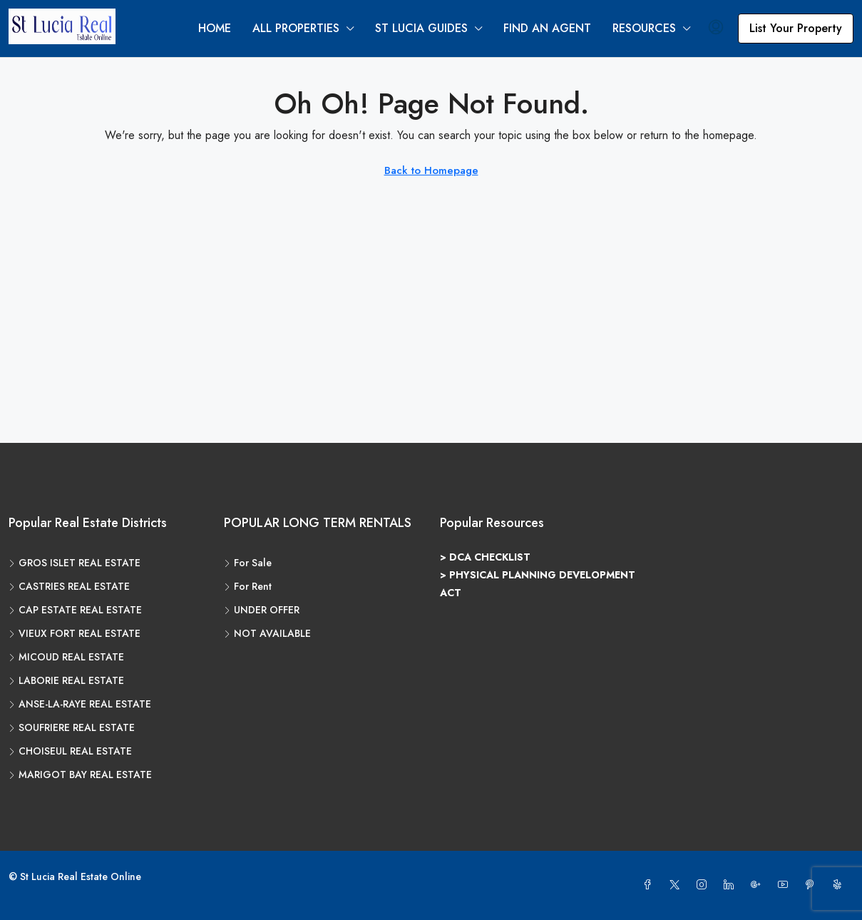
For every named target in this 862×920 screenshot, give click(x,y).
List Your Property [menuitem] (795, 28)
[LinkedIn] (731, 885)
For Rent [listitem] (248, 586)
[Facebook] (650, 885)
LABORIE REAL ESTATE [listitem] (66, 680)
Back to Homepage (431, 170)
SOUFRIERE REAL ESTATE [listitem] (72, 727)
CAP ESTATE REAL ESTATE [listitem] (75, 610)
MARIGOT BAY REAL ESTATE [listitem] (80, 774)
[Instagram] (704, 885)
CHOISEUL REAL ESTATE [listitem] (70, 751)
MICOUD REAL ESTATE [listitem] (66, 657)
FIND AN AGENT (547, 28)
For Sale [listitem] (248, 563)
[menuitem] (716, 29)
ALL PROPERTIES (295, 28)
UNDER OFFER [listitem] (261, 610)
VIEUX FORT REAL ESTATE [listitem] (74, 633)
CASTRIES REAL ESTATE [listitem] (69, 586)
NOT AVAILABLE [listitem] (267, 633)
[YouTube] (786, 885)
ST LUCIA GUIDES (421, 28)
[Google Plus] (758, 885)
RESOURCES (644, 28)
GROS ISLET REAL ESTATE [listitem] (74, 563)
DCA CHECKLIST (489, 557)
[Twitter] (677, 885)
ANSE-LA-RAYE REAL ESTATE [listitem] (80, 704)
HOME (214, 28)
